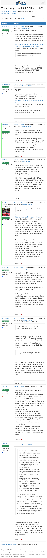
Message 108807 (19, 267)
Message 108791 (19, 159)
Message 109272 (19, 443)
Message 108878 (27, 444)
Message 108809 (19, 318)
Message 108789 (27, 161)
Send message (5, 29)
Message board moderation (8, 13)
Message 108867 (19, 386)
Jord (4, 202)
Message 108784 (19, 26)
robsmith (5, 125)
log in (22, 18)
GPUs (15, 11)
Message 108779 (27, 28)
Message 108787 (19, 84)
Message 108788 (19, 124)
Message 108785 (27, 85)
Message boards (6, 11)
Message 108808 (27, 320)
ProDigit (4, 387)
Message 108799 (27, 269)
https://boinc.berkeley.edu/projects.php (27, 217)
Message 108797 (19, 202)
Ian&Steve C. (6, 26)
